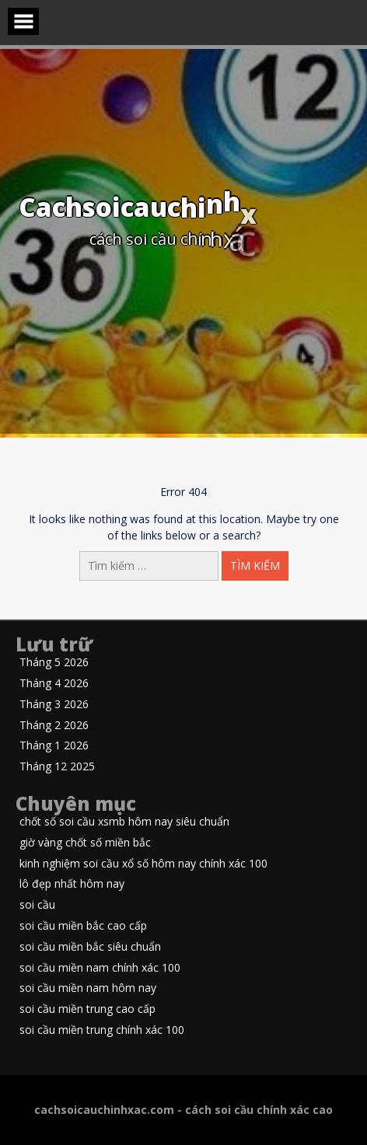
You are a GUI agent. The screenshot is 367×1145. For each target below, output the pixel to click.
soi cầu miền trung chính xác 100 (101, 1030)
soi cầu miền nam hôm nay (87, 988)
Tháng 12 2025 (57, 766)
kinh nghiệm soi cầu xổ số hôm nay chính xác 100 (143, 864)
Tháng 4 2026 (54, 683)
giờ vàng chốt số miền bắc (85, 843)
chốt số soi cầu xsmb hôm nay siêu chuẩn (124, 822)
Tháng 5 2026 (54, 662)
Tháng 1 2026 (54, 745)
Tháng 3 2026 (54, 704)
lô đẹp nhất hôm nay (71, 884)
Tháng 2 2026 (54, 725)
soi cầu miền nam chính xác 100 (99, 968)
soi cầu (37, 905)
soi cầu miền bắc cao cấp (83, 926)
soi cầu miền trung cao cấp (87, 1009)
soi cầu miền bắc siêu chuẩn (90, 947)
